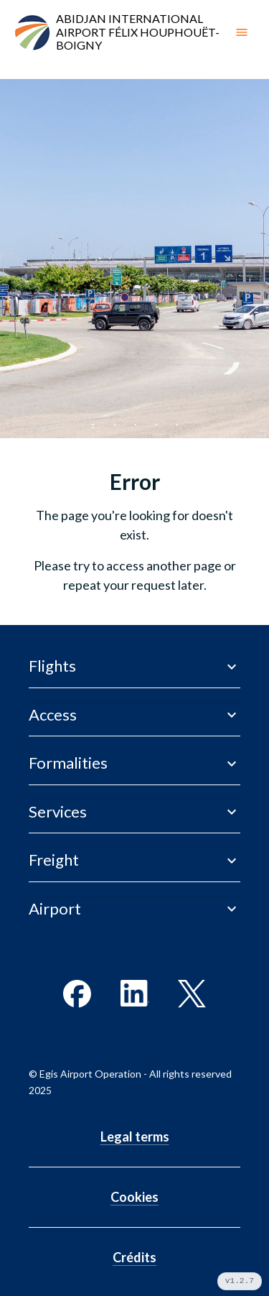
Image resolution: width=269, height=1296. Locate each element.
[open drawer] (242, 32)
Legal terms (134, 1136)
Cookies (134, 1197)
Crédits (134, 1257)
